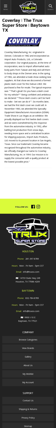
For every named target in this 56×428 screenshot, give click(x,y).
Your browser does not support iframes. (26, 182)
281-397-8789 (32, 258)
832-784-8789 (32, 298)
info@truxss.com (31, 271)
